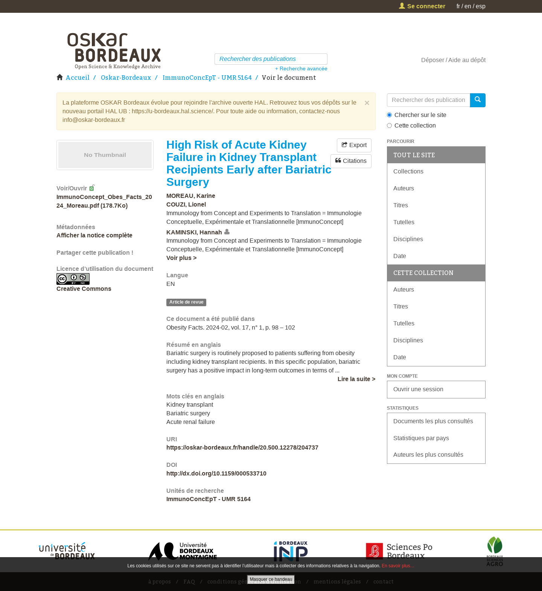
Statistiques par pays (421, 438)
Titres (400, 205)
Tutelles (403, 222)
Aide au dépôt (467, 60)
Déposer (432, 60)
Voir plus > (181, 258)
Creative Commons (83, 289)
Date (399, 256)
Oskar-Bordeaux (126, 77)
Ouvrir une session (418, 389)
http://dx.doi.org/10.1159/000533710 (216, 473)
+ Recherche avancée (301, 68)
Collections (408, 171)
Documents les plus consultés (433, 421)
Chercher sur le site (416, 115)
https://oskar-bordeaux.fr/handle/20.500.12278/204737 (242, 447)
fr (458, 6)
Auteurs (403, 188)
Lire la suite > (356, 379)
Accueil (77, 77)
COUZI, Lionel (186, 204)
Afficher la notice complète (94, 235)
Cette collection (411, 125)
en (467, 6)
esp (481, 6)
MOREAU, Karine (190, 196)
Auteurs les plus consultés (428, 454)
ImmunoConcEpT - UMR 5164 (207, 77)
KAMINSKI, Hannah (194, 232)
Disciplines (408, 239)
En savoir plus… (398, 565)
